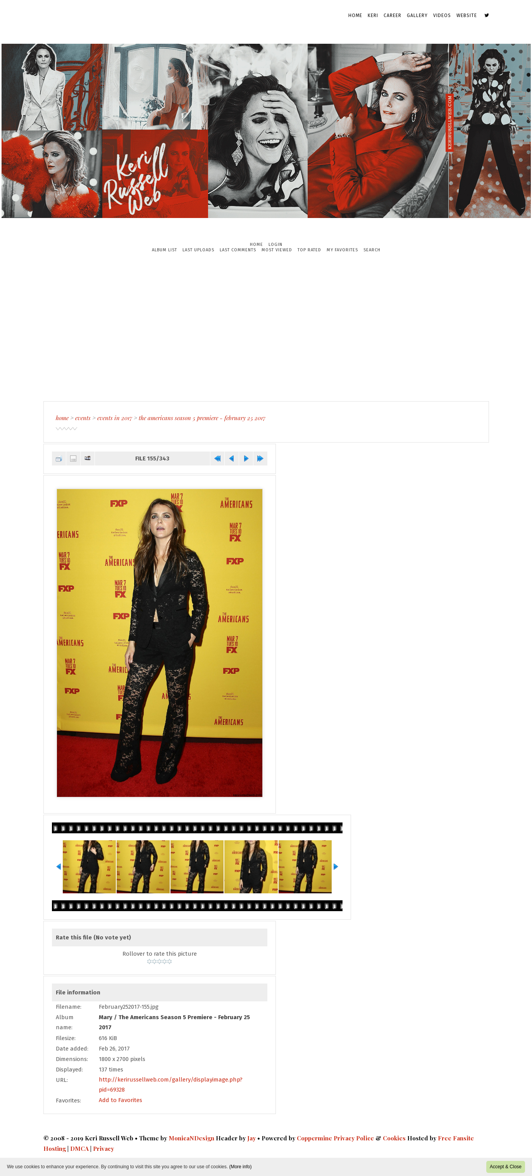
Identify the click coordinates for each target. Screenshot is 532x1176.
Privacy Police (354, 1137)
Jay (251, 1137)
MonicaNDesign (191, 1137)
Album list (164, 249)
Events (83, 418)
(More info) (240, 1166)
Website (466, 15)
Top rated (309, 249)
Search (371, 249)
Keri (373, 15)
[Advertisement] (266, 327)
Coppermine (314, 1137)
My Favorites (342, 249)
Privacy (103, 1147)
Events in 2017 (114, 418)
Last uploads (198, 249)
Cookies (394, 1137)
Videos (442, 15)
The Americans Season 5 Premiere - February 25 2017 (202, 418)
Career (392, 15)
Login (275, 244)
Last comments (238, 249)
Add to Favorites (120, 1099)
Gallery (417, 15)
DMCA (79, 1147)
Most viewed (277, 249)
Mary (105, 1016)
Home (355, 15)
